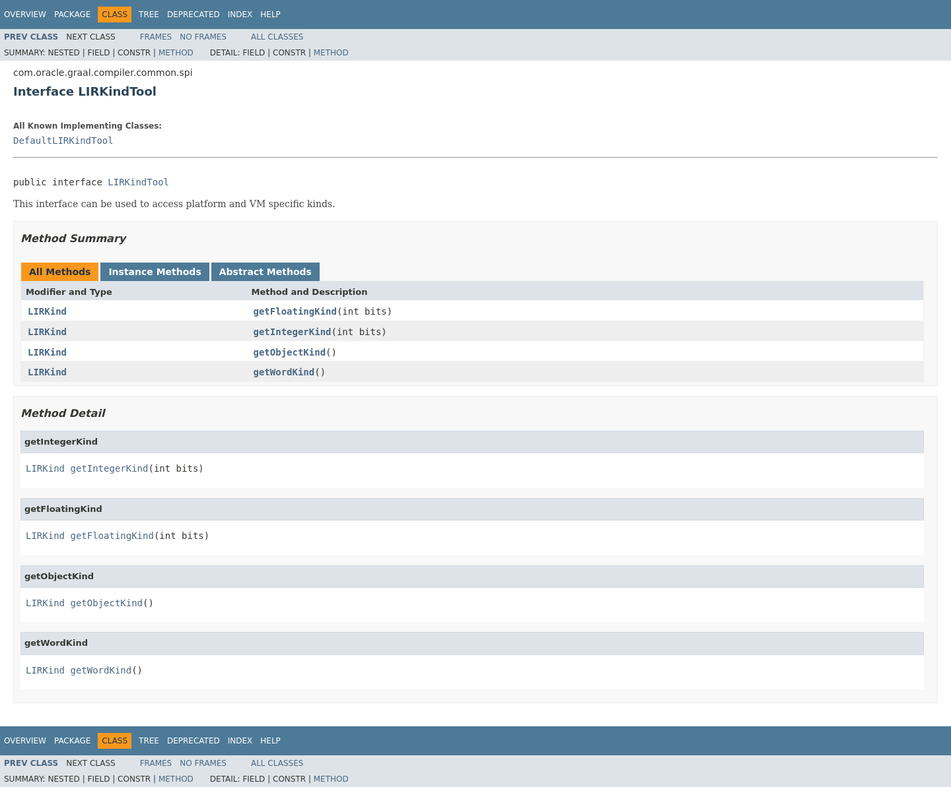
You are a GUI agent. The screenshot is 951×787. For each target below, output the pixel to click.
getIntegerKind (293, 332)
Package (72, 14)
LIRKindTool (138, 182)
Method (176, 52)
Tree (149, 14)
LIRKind (47, 311)
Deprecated (193, 14)
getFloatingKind (295, 311)
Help (270, 14)
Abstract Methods (265, 272)
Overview (25, 14)
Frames (156, 37)
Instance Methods (154, 272)
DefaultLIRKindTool (63, 140)
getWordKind (284, 372)
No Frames (203, 37)
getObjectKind (290, 352)
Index (240, 14)
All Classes (277, 37)
